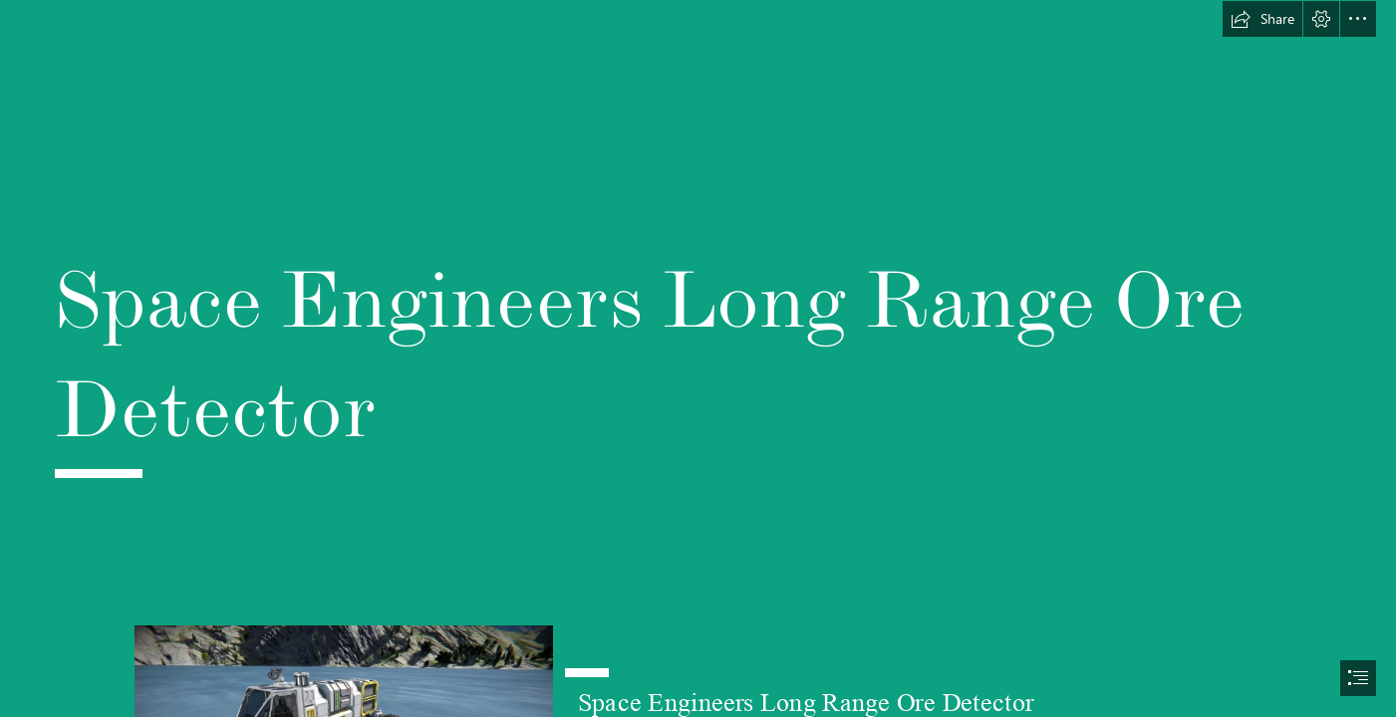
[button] (1262, 19)
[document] (698, 358)
